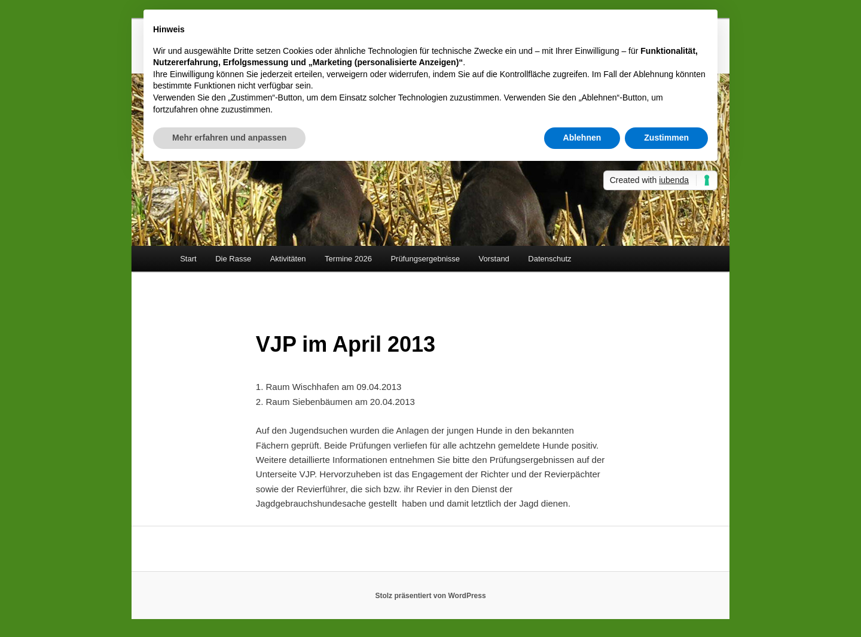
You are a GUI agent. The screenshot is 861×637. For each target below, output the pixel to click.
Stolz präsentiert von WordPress (430, 596)
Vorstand (494, 258)
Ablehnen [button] (582, 137)
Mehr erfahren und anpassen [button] (229, 137)
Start (188, 258)
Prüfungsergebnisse (425, 258)
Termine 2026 (348, 258)
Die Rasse (233, 258)
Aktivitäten (288, 258)
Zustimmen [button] (666, 137)
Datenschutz (549, 258)
